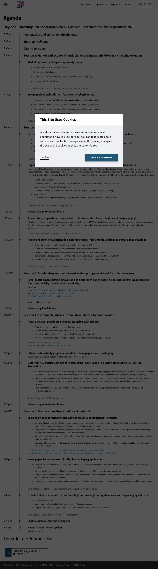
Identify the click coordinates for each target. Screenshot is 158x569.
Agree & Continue (101, 157)
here (83, 141)
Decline (45, 157)
